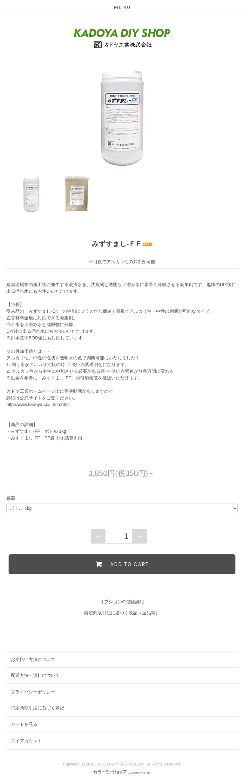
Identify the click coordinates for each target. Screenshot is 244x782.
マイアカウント (26, 740)
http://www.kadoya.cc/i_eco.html (38, 404)
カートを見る (24, 724)
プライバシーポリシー (33, 691)
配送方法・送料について (35, 675)
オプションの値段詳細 (122, 601)
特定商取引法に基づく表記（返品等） (122, 612)
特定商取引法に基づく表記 (37, 707)
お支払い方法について (33, 659)
